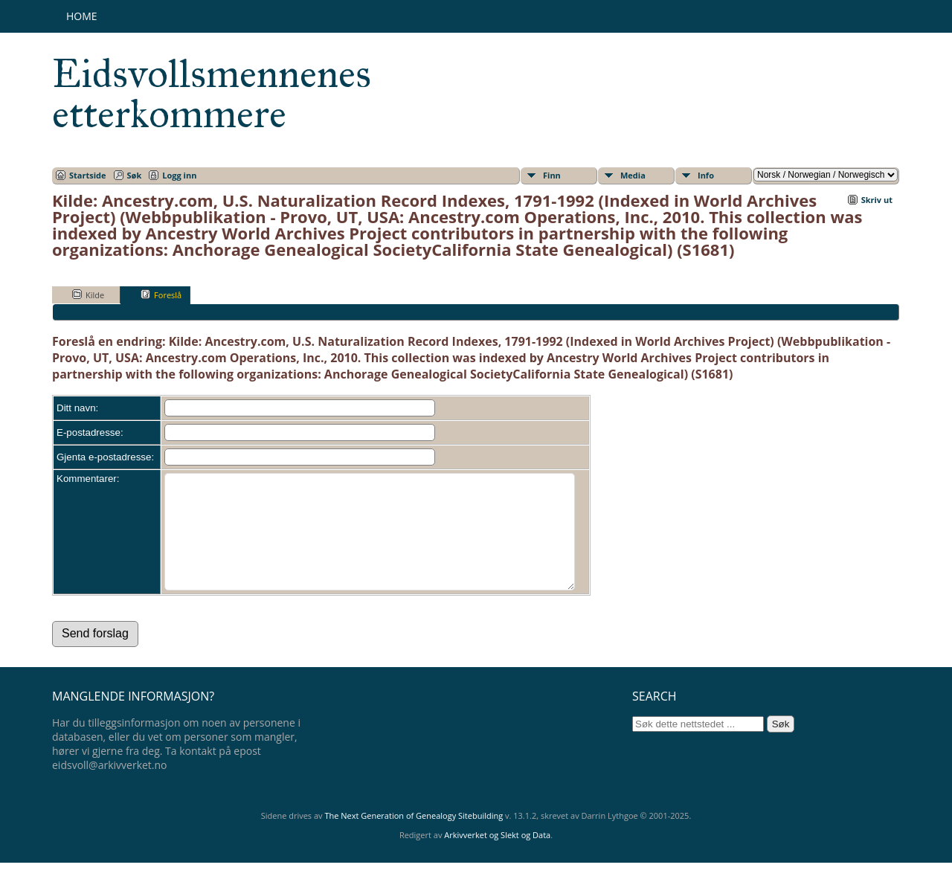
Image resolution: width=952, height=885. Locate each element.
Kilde (88, 294)
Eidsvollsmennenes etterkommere (211, 93)
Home (81, 16)
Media (633, 175)
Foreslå (161, 294)
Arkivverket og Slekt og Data (497, 857)
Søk (134, 175)
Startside (87, 175)
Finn (552, 175)
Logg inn (179, 175)
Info (706, 175)
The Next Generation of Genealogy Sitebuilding (413, 837)
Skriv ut (876, 199)
